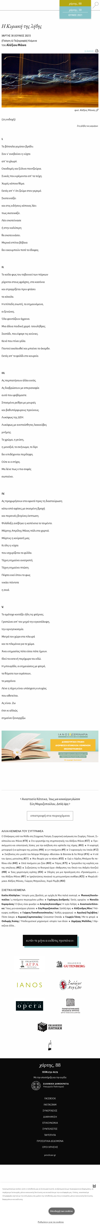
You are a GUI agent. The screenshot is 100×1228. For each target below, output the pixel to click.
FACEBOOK (50, 1098)
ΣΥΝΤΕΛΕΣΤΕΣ (50, 1129)
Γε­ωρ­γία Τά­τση (80, 917)
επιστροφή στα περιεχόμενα (50, 815)
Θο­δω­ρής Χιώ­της (35, 921)
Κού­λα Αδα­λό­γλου (39, 895)
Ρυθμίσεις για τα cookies (51, 1222)
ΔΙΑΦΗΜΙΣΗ (50, 1117)
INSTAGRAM (50, 1104)
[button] (94, 1185)
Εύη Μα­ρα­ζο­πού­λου (54, 908)
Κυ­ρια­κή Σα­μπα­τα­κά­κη (40, 917)
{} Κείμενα (19, 40)
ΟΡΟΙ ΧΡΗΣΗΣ (50, 1147)
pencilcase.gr (50, 1155)
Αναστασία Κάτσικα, (50, 799)
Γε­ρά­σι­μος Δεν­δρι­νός (66, 899)
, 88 (50, 1065)
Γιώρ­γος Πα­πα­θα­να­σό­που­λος (47, 912)
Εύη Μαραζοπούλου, (50, 804)
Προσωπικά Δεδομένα (50, 1141)
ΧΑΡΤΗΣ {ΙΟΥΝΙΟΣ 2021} (16, 35)
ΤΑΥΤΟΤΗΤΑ (50, 1135)
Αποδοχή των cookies (61, 1211)
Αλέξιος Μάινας (89, 110)
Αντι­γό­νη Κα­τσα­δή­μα (58, 904)
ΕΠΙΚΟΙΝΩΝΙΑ (50, 1123)
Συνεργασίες (50, 1110)
